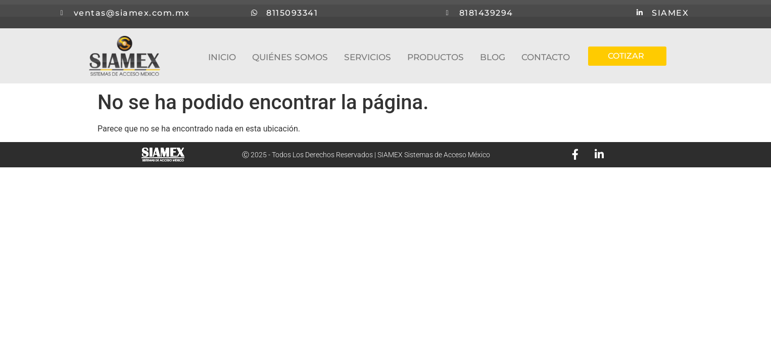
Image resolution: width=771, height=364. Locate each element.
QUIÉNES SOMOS (290, 57)
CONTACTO (545, 57)
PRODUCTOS (435, 57)
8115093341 (294, 14)
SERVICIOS (367, 57)
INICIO (222, 57)
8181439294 (488, 14)
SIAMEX (672, 14)
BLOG (492, 57)
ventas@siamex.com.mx (133, 14)
